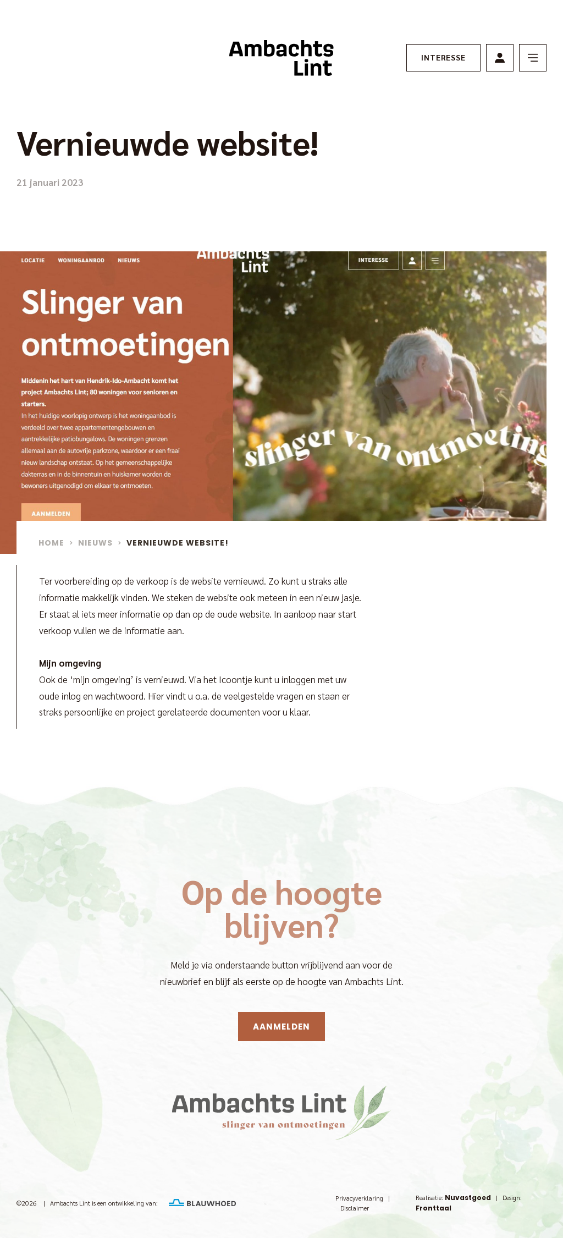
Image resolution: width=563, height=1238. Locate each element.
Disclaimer (354, 1207)
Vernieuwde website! (177, 542)
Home (51, 542)
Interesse (443, 57)
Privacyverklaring (359, 1197)
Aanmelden (281, 1026)
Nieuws (95, 542)
